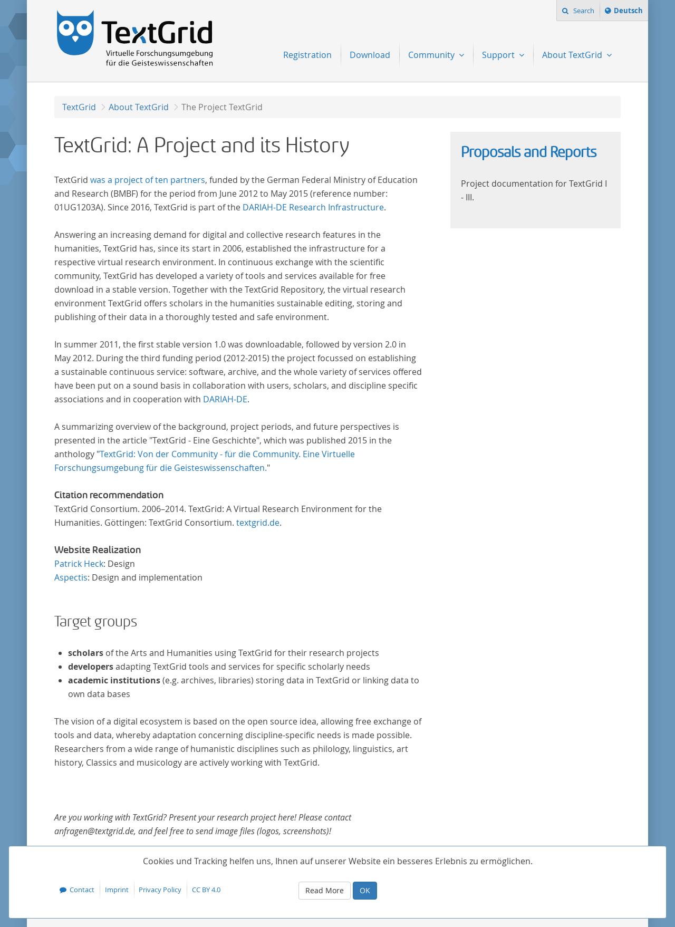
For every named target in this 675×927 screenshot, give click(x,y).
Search (583, 10)
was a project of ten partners (147, 180)
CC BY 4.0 (206, 889)
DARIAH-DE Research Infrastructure (313, 207)
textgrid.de (257, 522)
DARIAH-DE (225, 399)
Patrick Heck (78, 563)
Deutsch (628, 12)
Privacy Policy (160, 889)
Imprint (117, 889)
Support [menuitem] (499, 55)
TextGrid (79, 107)
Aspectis (71, 577)
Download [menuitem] (370, 55)
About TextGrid (139, 107)
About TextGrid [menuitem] (573, 55)
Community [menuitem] (432, 55)
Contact (82, 889)
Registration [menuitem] (307, 55)
